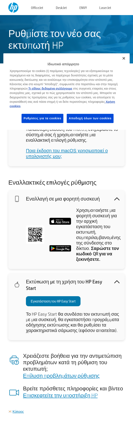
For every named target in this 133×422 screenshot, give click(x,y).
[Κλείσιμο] (123, 58)
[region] (66, 91)
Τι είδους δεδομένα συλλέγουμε (50, 88)
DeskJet (61, 7)
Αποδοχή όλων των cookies (90, 118)
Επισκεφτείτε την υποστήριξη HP (60, 395)
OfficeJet (37, 7)
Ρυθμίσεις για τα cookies (42, 118)
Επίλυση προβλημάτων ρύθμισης (61, 375)
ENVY (83, 7)
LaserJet (105, 7)
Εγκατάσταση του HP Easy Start (53, 301)
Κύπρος (18, 411)
